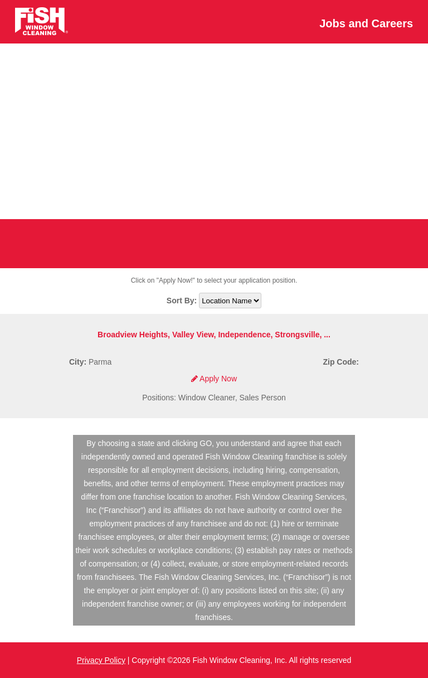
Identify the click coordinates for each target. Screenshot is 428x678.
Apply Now (214, 378)
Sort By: (183, 300)
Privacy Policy (101, 660)
